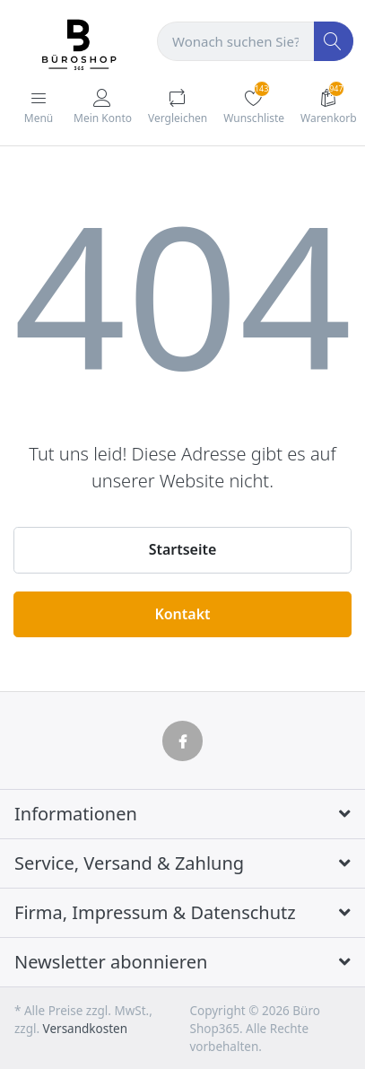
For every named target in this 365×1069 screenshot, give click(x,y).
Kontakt (182, 614)
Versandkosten (85, 1029)
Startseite (183, 549)
